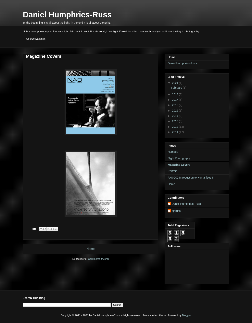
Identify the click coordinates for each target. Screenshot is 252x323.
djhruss (176, 210)
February (177, 87)
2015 (175, 110)
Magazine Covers (179, 164)
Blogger (186, 315)
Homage (173, 151)
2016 (175, 105)
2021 (175, 83)
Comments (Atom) (98, 258)
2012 (175, 126)
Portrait (172, 171)
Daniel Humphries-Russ (67, 14)
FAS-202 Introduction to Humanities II (191, 177)
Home (90, 248)
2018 (175, 94)
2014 (175, 115)
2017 (175, 99)
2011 (175, 132)
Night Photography (179, 158)
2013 (175, 121)
